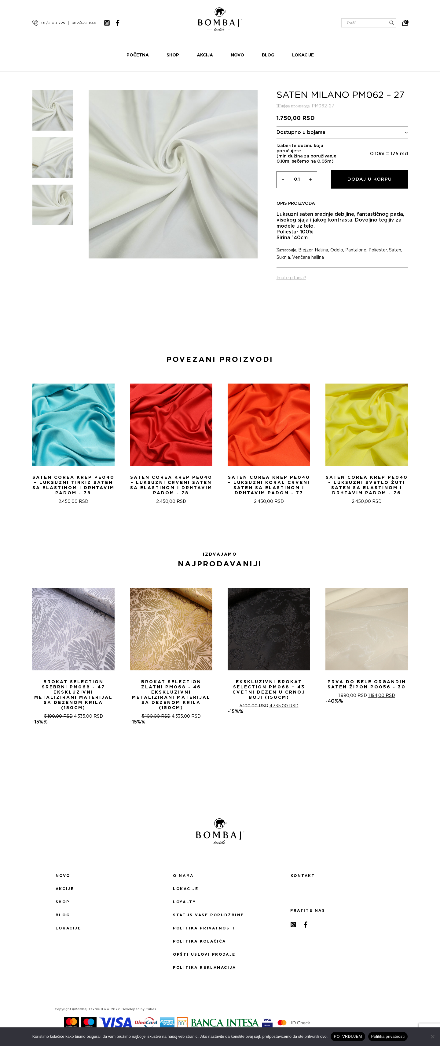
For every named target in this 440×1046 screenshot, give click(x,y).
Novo (237, 55)
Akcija (205, 55)
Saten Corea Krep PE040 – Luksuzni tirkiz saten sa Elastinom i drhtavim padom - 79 (73, 485)
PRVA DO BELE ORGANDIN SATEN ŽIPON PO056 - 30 (367, 684)
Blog (268, 55)
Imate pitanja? (291, 278)
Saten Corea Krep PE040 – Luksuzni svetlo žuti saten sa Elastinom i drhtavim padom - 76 (367, 485)
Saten (395, 250)
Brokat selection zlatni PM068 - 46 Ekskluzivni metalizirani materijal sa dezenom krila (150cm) (171, 695)
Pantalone (355, 250)
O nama (183, 876)
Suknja (283, 257)
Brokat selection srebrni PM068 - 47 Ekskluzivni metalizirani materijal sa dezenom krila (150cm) (73, 695)
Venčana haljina (308, 257)
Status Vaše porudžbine (208, 915)
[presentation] (7, 441)
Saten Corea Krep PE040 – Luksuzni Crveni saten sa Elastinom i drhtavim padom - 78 (171, 485)
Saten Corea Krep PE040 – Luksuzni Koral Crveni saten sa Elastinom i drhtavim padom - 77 (269, 485)
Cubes (150, 1009)
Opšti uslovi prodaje (204, 954)
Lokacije (303, 55)
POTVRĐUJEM (348, 1036)
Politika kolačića (199, 941)
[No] (432, 1036)
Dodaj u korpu (369, 179)
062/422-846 (84, 23)
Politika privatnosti (204, 928)
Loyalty (184, 902)
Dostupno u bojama (342, 132)
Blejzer (305, 250)
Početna (138, 55)
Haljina (321, 250)
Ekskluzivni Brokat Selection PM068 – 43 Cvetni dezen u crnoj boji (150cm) (269, 690)
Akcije (65, 889)
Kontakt (303, 876)
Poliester (378, 250)
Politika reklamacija (204, 967)
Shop (173, 55)
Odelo (336, 250)
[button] (216, 526)
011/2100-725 (53, 23)
